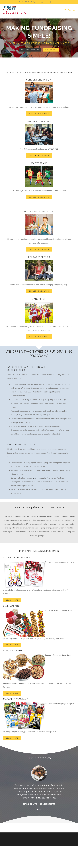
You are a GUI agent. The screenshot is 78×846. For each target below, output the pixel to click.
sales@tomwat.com (53, 2)
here (34, 478)
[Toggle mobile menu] (74, 10)
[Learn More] (12, 738)
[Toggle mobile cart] (65, 10)
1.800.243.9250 (14, 12)
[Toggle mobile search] (69, 10)
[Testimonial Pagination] (37, 809)
